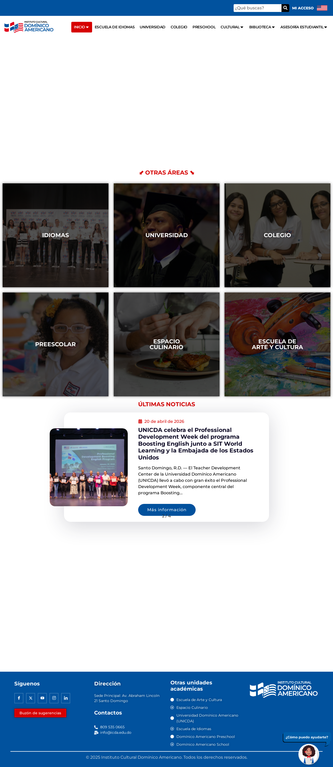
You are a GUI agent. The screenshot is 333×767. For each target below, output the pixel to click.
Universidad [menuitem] (152, 27)
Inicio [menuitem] (81, 27)
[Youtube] (42, 698)
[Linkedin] (65, 698)
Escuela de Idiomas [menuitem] (115, 27)
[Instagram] (54, 698)
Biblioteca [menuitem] (262, 27)
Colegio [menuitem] (179, 27)
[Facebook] (18, 698)
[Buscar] (285, 8)
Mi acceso (303, 8)
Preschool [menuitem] (204, 27)
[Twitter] (30, 698)
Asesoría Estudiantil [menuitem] (304, 27)
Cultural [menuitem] (232, 27)
